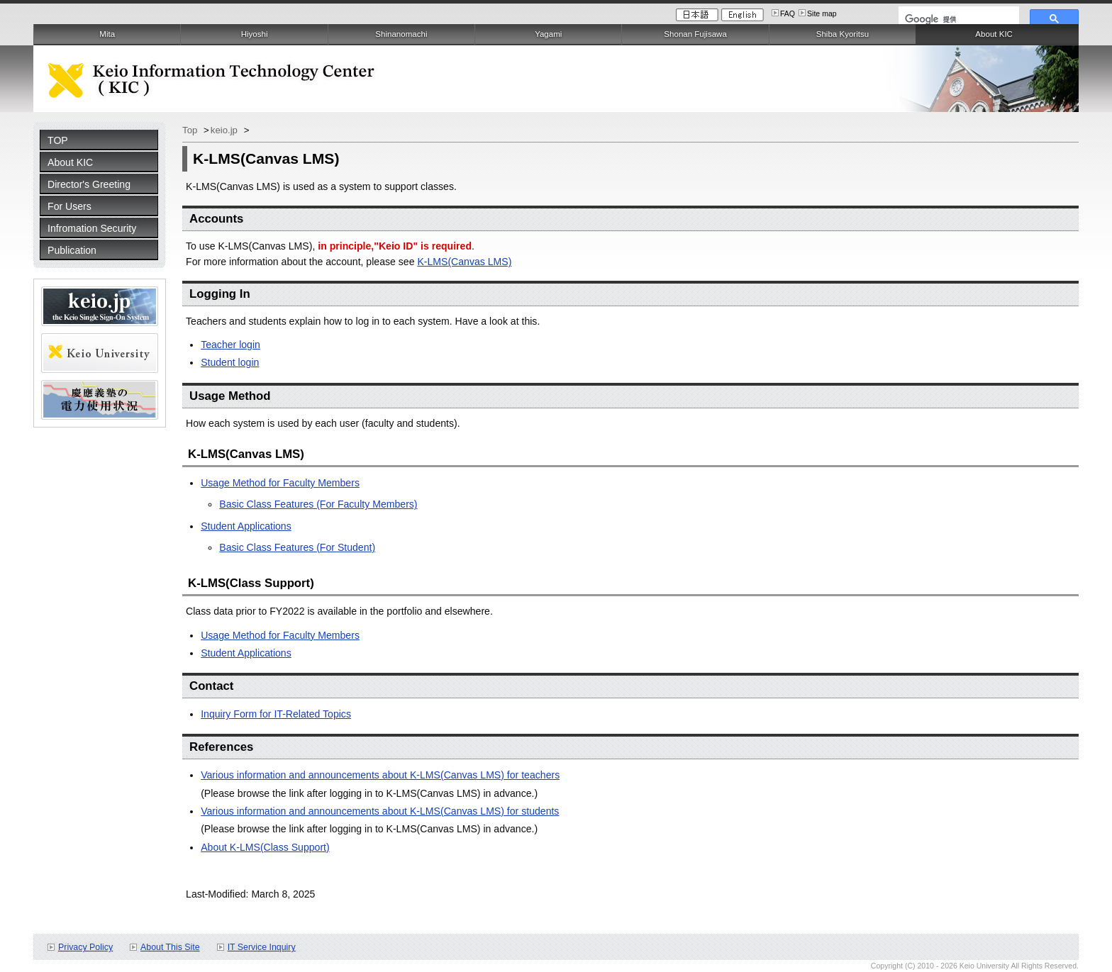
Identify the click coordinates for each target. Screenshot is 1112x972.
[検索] (957, 19)
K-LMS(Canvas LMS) (464, 261)
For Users (69, 206)
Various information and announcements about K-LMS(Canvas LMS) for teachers (380, 775)
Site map (822, 13)
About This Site (170, 947)
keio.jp (225, 130)
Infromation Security (92, 228)
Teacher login (230, 344)
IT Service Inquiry (262, 947)
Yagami (548, 34)
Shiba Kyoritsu (842, 34)
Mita (107, 34)
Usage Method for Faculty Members (280, 482)
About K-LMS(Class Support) (265, 847)
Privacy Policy (85, 947)
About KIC (70, 162)
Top (191, 130)
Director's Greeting (89, 184)
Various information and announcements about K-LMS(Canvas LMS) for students (380, 811)
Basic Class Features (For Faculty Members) (318, 504)
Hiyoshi (254, 34)
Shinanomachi (401, 34)
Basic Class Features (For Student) (297, 547)
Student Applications (246, 526)
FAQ (787, 13)
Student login (230, 362)
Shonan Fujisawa (695, 34)
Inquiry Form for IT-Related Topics (276, 714)
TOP (58, 140)
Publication (72, 250)
